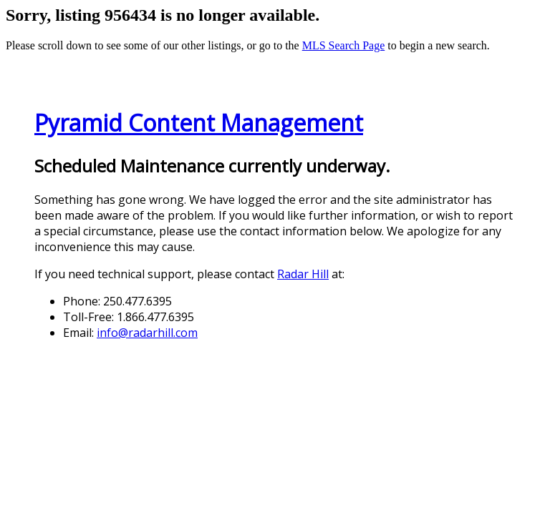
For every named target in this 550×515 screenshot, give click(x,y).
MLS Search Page (343, 45)
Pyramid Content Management (198, 122)
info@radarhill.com (147, 332)
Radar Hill (303, 274)
